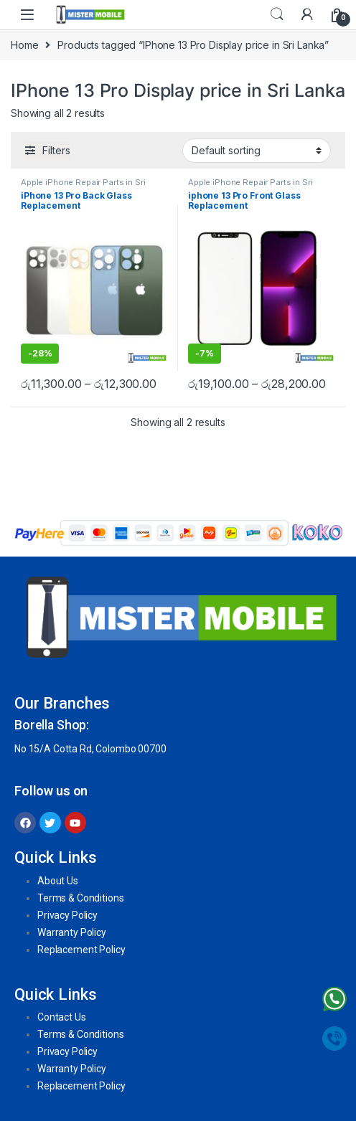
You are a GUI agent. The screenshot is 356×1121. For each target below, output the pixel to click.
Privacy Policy (67, 915)
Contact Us (61, 1017)
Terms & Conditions (80, 898)
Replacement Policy (81, 949)
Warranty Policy (71, 932)
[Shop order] (256, 150)
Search (277, 14)
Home (24, 45)
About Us (57, 880)
